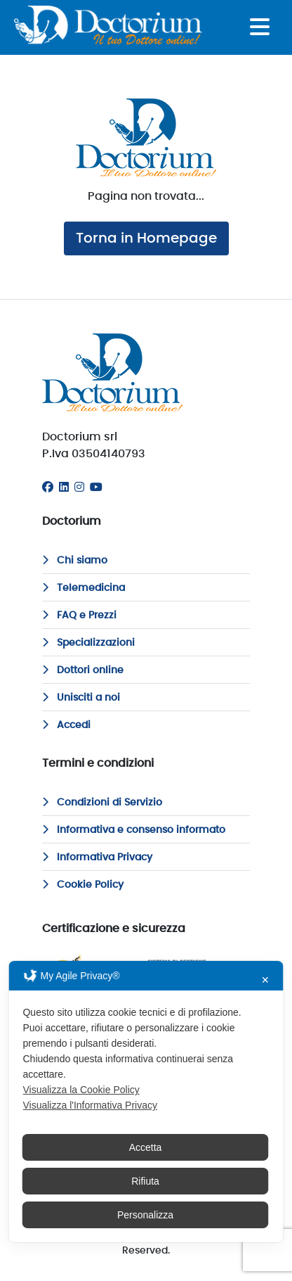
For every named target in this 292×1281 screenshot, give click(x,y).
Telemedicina (83, 588)
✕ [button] (265, 980)
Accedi (66, 725)
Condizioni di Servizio (102, 803)
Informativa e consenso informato (133, 830)
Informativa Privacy (97, 857)
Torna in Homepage (146, 238)
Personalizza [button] (145, 1215)
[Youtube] (96, 487)
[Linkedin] (64, 487)
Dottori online (83, 670)
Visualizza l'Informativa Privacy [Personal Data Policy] (89, 1105)
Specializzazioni (88, 643)
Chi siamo (74, 561)
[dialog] (145, 1101)
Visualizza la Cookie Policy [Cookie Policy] (80, 1089)
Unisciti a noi (81, 698)
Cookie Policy (83, 885)
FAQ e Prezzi (79, 615)
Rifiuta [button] (145, 1181)
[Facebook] (47, 487)
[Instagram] (79, 487)
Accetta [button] (145, 1147)
